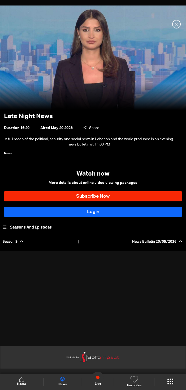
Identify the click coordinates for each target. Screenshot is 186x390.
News (62, 381)
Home (21, 381)
